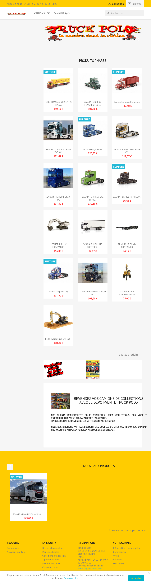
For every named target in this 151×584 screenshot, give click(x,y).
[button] (51, 38)
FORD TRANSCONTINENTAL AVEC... (58, 103)
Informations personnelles (126, 548)
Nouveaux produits (16, 551)
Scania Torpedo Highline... (127, 101)
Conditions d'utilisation (54, 555)
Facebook (10, 467)
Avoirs (116, 555)
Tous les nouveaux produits (127, 530)
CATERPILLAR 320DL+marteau (127, 293)
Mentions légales (50, 551)
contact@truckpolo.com (90, 568)
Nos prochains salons (53, 548)
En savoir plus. (71, 578)
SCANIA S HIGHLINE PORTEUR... (92, 246)
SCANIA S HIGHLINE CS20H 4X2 (58, 198)
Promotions (13, 548)
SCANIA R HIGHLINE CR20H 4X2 (92, 293)
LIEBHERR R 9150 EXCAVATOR (58, 246)
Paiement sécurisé (51, 563)
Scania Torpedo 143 (58, 291)
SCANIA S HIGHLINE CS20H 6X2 (127, 151)
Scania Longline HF (92, 149)
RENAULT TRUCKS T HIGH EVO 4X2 (58, 151)
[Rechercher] (124, 13)
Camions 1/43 (62, 13)
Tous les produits (129, 355)
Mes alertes (118, 563)
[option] (93, 38)
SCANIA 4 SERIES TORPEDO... (127, 196)
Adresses (117, 559)
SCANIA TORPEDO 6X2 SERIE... (93, 198)
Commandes (119, 551)
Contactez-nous (50, 567)
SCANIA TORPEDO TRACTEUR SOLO (92, 103)
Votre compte (122, 542)
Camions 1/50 (42, 13)
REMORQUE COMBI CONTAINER (127, 246)
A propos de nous (50, 559)
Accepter (136, 578)
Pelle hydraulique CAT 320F (58, 338)
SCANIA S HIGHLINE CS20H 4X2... (28, 514)
